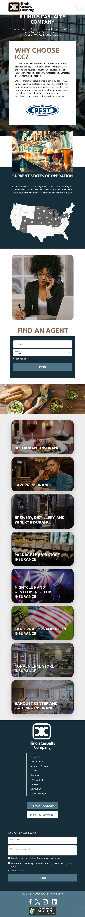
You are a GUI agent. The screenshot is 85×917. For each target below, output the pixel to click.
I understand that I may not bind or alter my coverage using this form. (41, 865)
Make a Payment (42, 814)
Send (42, 877)
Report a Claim (42, 805)
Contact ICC (36, 788)
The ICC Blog (37, 779)
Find (42, 367)
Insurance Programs (40, 766)
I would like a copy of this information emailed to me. (36, 858)
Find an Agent (37, 761)
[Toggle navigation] (79, 7)
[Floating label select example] (42, 352)
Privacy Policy (55, 893)
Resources (35, 775)
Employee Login (38, 793)
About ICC (35, 757)
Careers (34, 784)
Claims (34, 770)
